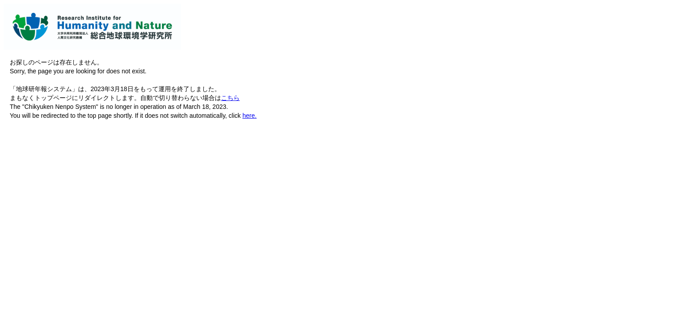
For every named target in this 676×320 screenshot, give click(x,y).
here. (249, 115)
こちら (230, 97)
